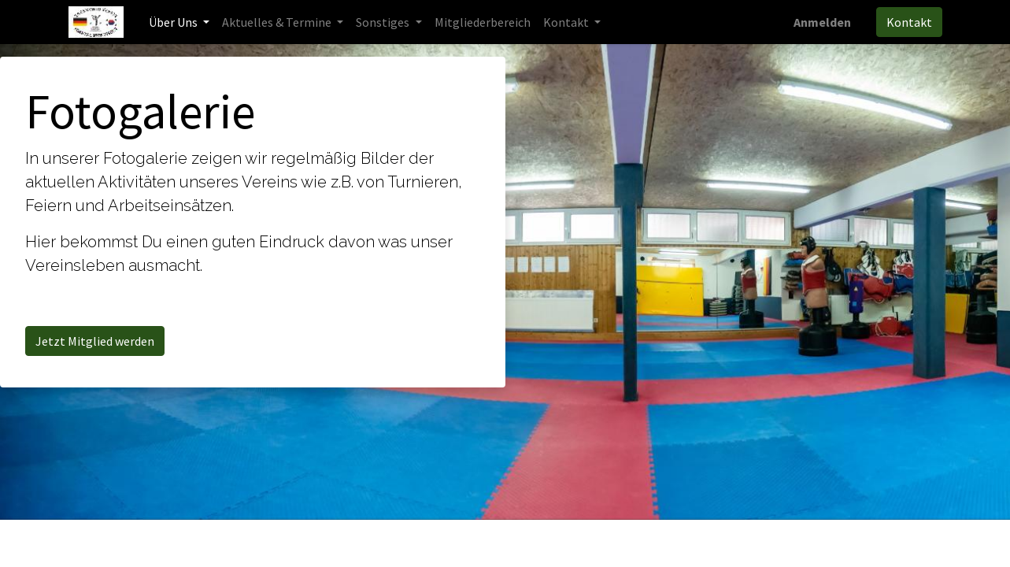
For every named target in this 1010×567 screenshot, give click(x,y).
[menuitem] (482, 22)
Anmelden (822, 22)
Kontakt (909, 22)
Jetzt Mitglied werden (94, 341)
